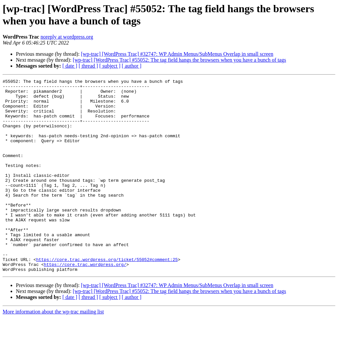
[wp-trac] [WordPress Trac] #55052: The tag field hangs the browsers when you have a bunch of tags (179, 60)
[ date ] (69, 66)
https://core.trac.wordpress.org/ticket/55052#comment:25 (107, 296)
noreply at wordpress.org (67, 37)
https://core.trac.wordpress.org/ (85, 302)
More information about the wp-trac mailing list (53, 350)
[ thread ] (88, 66)
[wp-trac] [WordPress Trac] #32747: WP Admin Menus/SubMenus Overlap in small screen (177, 54)
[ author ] (132, 66)
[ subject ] (109, 66)
